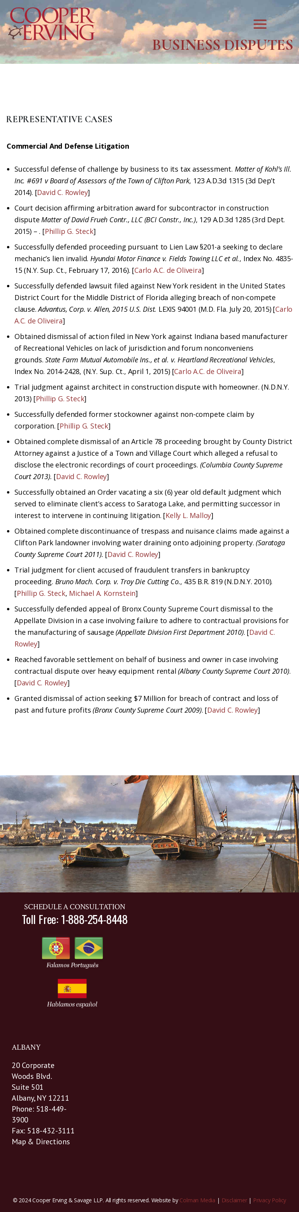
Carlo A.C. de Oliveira (168, 270)
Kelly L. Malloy (188, 515)
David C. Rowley (62, 192)
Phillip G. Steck (69, 231)
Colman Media (197, 1200)
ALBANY (26, 1047)
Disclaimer (234, 1200)
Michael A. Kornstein (102, 593)
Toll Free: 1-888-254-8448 (75, 918)
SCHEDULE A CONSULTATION (74, 907)
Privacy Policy (269, 1200)
